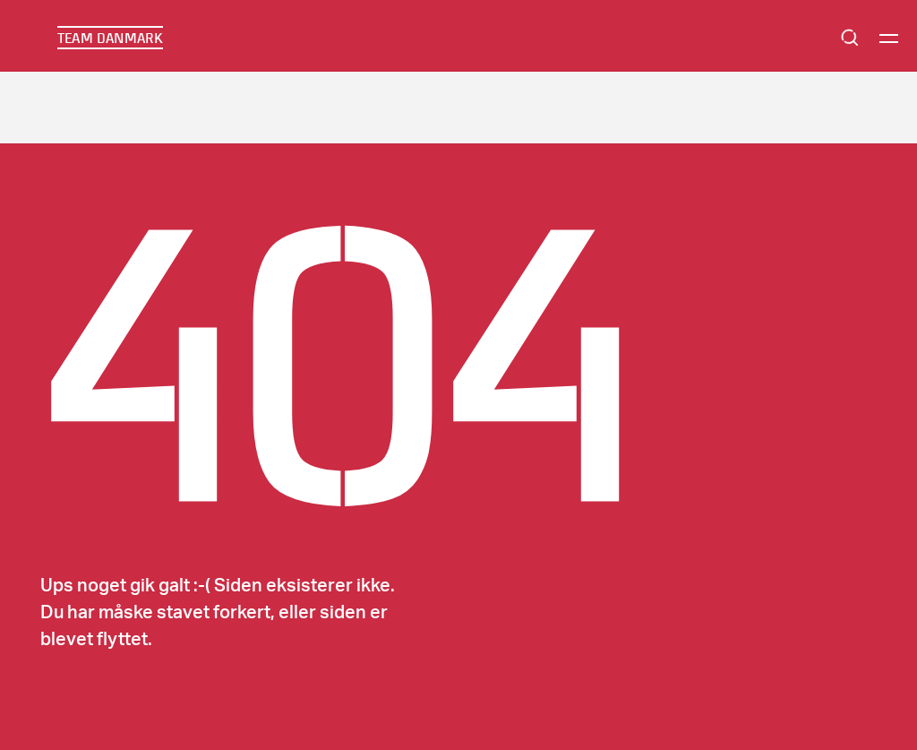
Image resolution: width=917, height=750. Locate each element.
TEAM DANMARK (110, 37)
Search (850, 37)
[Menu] (889, 38)
